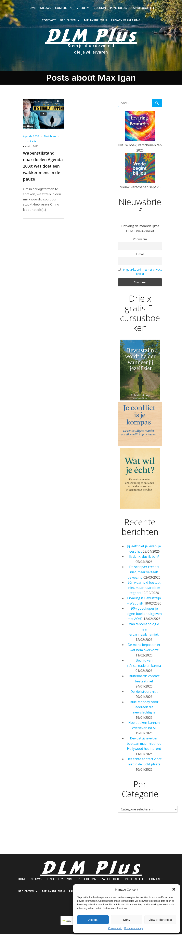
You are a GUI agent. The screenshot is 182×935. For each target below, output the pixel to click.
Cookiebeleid (115, 928)
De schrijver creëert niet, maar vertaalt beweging (143, 572)
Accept (93, 919)
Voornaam (140, 240)
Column (100, 8)
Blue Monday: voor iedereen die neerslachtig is (144, 707)
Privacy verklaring (125, 21)
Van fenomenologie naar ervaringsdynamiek (144, 629)
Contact (49, 21)
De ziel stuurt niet (144, 692)
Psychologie (119, 8)
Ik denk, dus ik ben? (144, 557)
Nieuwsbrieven (95, 21)
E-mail (140, 255)
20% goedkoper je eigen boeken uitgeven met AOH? (144, 614)
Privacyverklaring (133, 928)
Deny (126, 919)
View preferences (160, 919)
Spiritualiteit (144, 8)
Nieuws (45, 8)
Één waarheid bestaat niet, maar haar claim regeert (144, 588)
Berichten (50, 137)
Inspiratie (31, 142)
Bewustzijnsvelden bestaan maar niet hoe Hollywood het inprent (144, 744)
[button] (174, 889)
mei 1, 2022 (32, 147)
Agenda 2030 (31, 137)
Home (31, 8)
